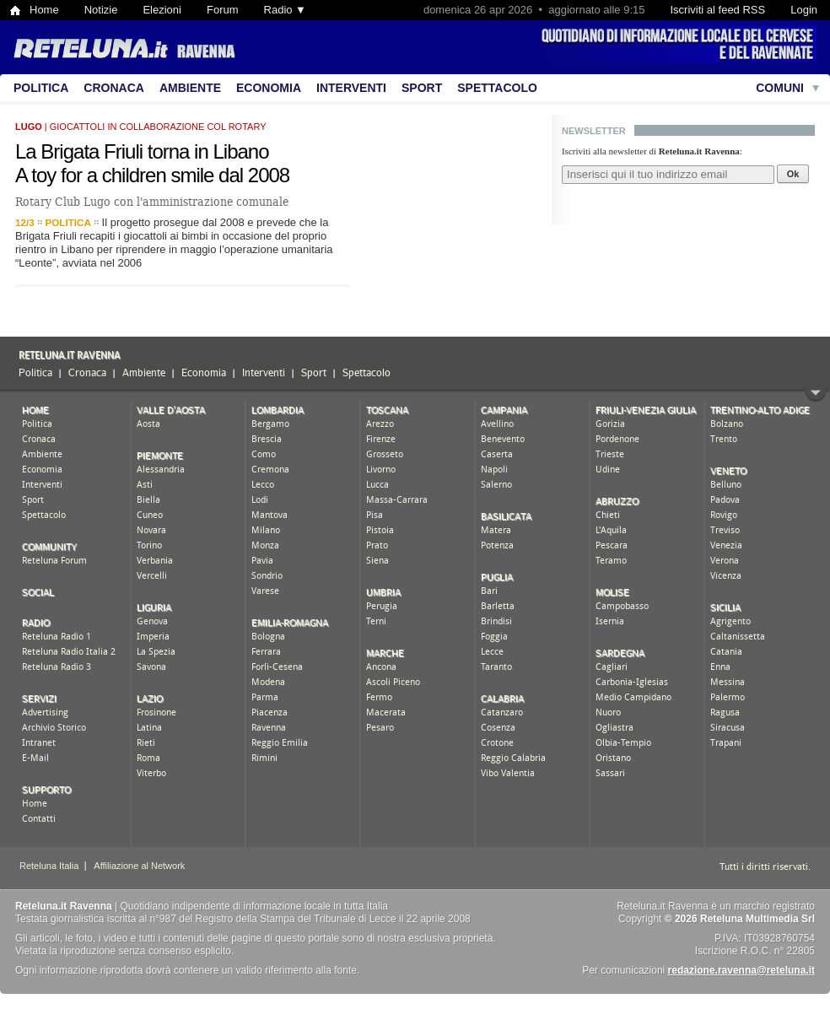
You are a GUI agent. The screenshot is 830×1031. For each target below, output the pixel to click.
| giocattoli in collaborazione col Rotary (140, 126)
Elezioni (162, 9)
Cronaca (114, 87)
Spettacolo (497, 87)
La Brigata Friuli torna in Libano (142, 151)
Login (803, 9)
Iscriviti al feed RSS (717, 9)
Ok (793, 174)
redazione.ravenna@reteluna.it (741, 970)
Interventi (351, 87)
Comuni (780, 87)
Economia (268, 87)
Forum (223, 9)
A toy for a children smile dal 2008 (152, 175)
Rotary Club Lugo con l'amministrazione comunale (151, 201)
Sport (422, 87)
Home (44, 9)
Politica (40, 87)
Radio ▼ (285, 9)
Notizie (101, 9)
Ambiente (190, 87)
